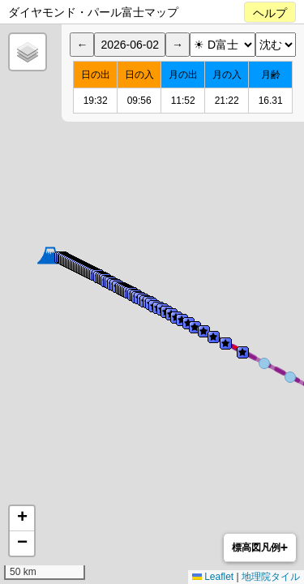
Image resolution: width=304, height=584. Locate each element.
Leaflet (212, 576)
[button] (50, 255)
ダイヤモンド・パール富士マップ (93, 12)
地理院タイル (271, 576)
